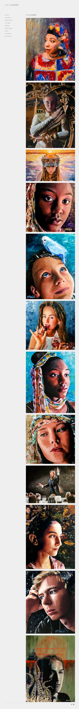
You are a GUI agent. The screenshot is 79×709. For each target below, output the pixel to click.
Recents (7, 15)
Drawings (7, 25)
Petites (6, 31)
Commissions (8, 36)
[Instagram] (73, 704)
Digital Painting (8, 20)
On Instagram (8, 33)
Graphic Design (8, 28)
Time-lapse (7, 23)
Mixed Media (8, 17)
